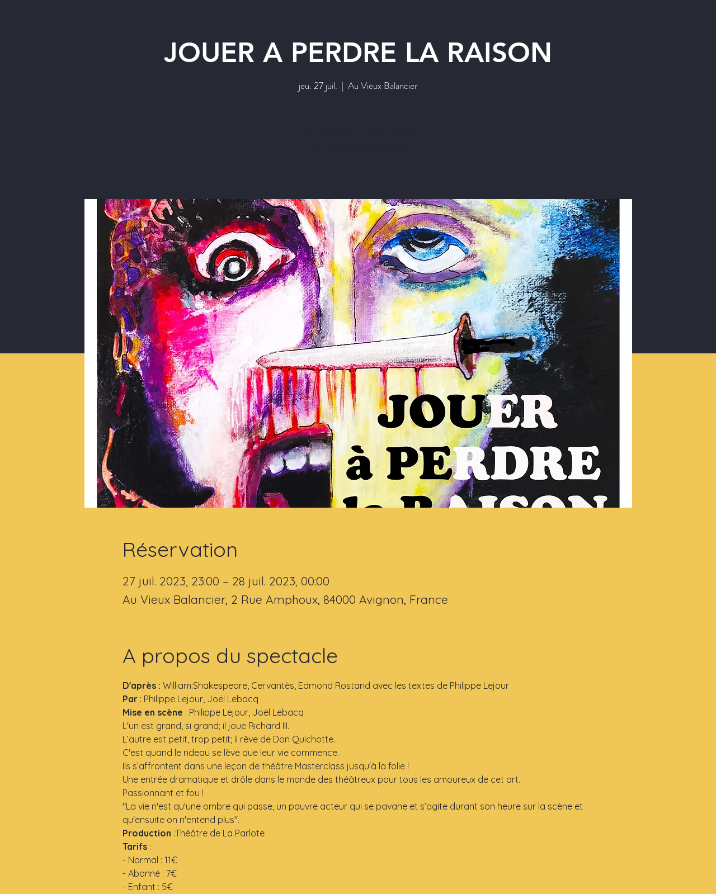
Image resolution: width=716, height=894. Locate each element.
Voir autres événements (358, 147)
